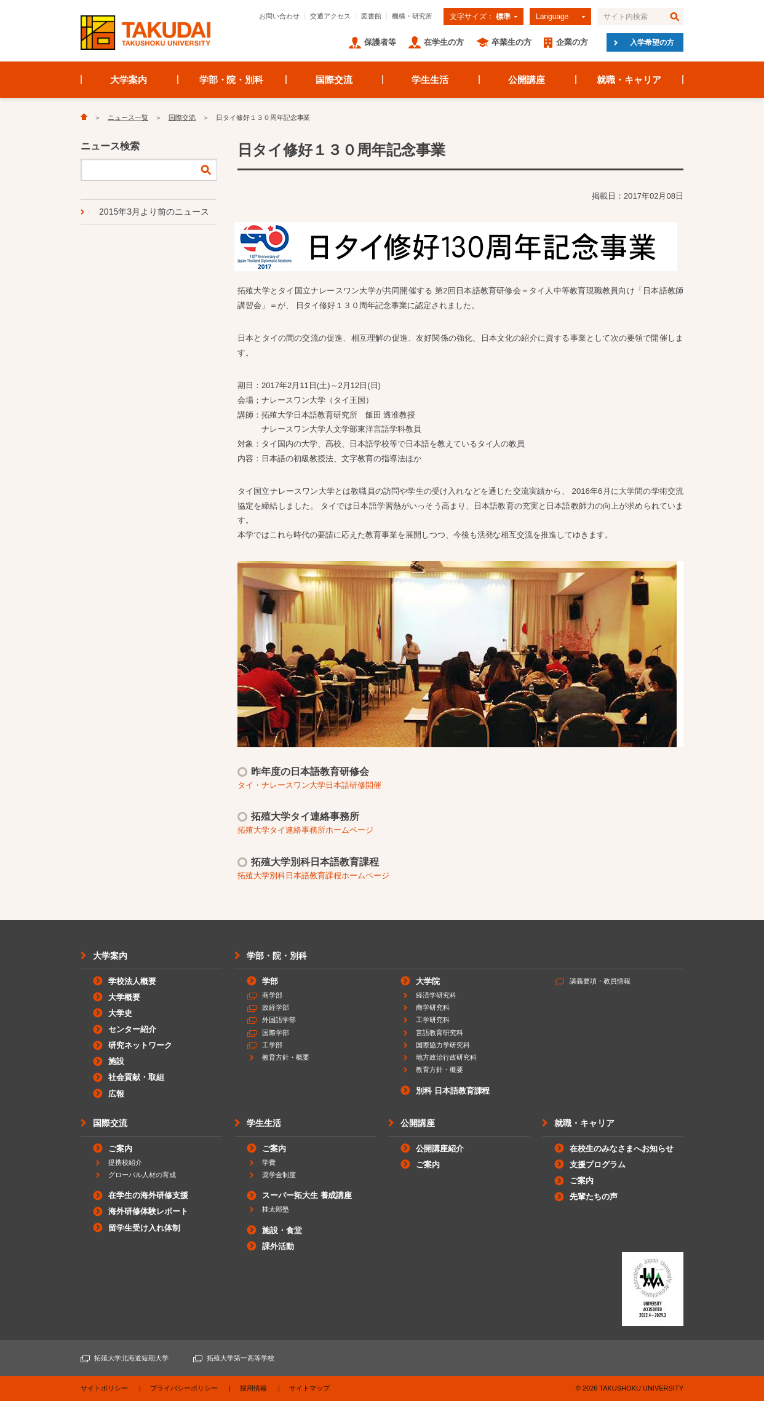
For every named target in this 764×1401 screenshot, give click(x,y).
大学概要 (124, 997)
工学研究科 (433, 1019)
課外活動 (278, 1246)
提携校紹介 (125, 1162)
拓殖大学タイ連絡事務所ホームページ (305, 830)
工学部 (272, 1045)
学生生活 (430, 79)
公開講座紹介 (440, 1148)
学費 (269, 1162)
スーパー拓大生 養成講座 (307, 1195)
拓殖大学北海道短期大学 (131, 1358)
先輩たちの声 (594, 1196)
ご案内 (120, 1148)
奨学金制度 (279, 1174)
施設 (116, 1061)
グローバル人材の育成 (142, 1174)
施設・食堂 (282, 1230)
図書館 (371, 16)
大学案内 (128, 79)
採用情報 (253, 1388)
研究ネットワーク (140, 1045)
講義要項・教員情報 (600, 981)
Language (552, 16)
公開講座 (526, 79)
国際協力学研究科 (443, 1045)
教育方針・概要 (285, 1057)
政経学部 (275, 1007)
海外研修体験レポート (148, 1211)
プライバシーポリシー (184, 1388)
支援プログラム (598, 1164)
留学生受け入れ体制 (144, 1227)
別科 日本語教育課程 (453, 1090)
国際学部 (275, 1032)
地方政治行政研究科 (446, 1057)
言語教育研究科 (439, 1032)
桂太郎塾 (275, 1209)
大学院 (428, 981)
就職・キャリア (629, 79)
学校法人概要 (132, 981)
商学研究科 (433, 1007)
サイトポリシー (104, 1388)
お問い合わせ (279, 16)
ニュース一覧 (128, 117)
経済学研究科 (436, 995)
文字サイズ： (480, 16)
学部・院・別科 (231, 79)
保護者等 (380, 42)
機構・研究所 (412, 16)
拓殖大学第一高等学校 (240, 1358)
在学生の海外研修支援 (148, 1195)
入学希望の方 (652, 42)
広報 (116, 1093)
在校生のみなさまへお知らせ (622, 1148)
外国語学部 (279, 1019)
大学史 (120, 1013)
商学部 (272, 995)
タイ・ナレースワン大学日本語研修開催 (309, 785)
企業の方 (572, 42)
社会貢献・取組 (136, 1077)
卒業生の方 (511, 42)
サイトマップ (309, 1388)
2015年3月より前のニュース (154, 211)
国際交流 (334, 79)
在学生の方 (444, 42)
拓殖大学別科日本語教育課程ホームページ (313, 875)
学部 (270, 981)
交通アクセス (330, 16)
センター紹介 (132, 1029)
